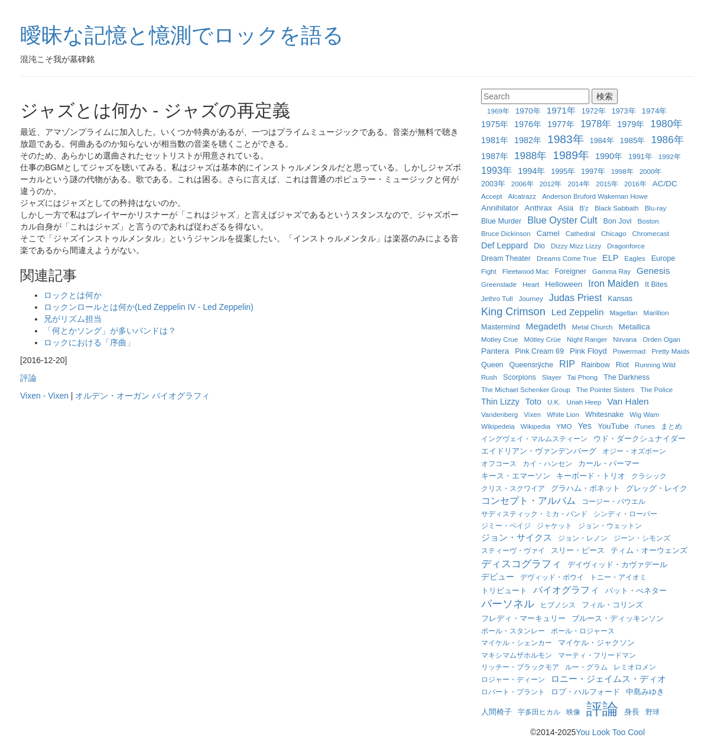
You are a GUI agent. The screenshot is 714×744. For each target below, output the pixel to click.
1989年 (571, 155)
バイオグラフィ (566, 589)
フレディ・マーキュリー (523, 618)
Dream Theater (506, 258)
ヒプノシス (558, 605)
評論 (28, 378)
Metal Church (592, 327)
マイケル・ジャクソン (596, 643)
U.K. (554, 402)
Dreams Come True (566, 258)
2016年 (635, 183)
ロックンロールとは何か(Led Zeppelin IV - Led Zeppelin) (149, 307)
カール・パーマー (609, 464)
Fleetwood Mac (525, 271)
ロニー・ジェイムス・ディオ (608, 679)
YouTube (613, 426)
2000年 (651, 171)
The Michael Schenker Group (525, 389)
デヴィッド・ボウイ (552, 577)
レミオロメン (635, 667)
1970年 (528, 110)
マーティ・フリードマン (597, 655)
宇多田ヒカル (539, 712)
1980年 (666, 124)
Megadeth (545, 326)
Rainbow (595, 365)
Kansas (620, 299)
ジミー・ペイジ (506, 525)
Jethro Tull (497, 298)
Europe (663, 258)
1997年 (593, 171)
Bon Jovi (617, 221)
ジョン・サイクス (516, 537)
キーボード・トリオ (590, 476)
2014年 (578, 183)
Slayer (552, 377)
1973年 (624, 111)
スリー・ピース (578, 550)
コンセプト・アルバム (528, 500)
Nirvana (625, 339)
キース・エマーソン (515, 475)
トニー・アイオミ (618, 577)
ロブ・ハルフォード (585, 691)
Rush (489, 377)
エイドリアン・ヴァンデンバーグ (538, 451)
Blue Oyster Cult (562, 220)
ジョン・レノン (583, 538)
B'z (584, 208)
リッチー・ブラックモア (520, 667)
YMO (564, 426)
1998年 (622, 171)
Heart (530, 284)
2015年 (607, 183)
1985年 (632, 140)
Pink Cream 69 (539, 351)
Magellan (623, 312)
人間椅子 (496, 712)
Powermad (629, 351)
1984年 (602, 141)
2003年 (493, 184)
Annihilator (500, 207)
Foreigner (570, 271)
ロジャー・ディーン (513, 679)
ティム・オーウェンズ (649, 550)
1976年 (527, 124)
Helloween (563, 284)
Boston (648, 221)
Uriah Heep (584, 402)
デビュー (497, 576)
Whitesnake (604, 414)
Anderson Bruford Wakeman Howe (595, 196)
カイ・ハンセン (547, 463)
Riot (622, 365)
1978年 (595, 123)
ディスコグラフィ (521, 564)
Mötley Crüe (543, 339)
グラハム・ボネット (585, 488)
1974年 (654, 110)
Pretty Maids (670, 351)
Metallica (634, 326)
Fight (488, 271)
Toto (533, 401)
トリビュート (504, 591)
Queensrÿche (531, 365)
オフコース (499, 463)
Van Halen (627, 401)
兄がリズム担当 (73, 319)
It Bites (656, 284)
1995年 (563, 171)
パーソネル (507, 604)
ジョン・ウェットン (610, 525)
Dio (539, 246)
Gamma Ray (611, 271)
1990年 (608, 156)
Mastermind (500, 327)
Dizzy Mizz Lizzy (576, 246)
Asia (565, 207)
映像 (573, 712)
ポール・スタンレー (513, 631)
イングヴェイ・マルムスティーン (534, 438)
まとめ (671, 426)
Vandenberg (499, 414)
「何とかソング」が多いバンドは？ (110, 330)
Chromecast (650, 233)
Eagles (634, 258)
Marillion (656, 312)
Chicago (614, 233)
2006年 (522, 183)
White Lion (563, 414)
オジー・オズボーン (634, 451)
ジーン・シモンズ (642, 538)
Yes (584, 426)
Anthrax (538, 207)
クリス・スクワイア (513, 488)
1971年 (561, 110)
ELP (610, 258)
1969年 (498, 111)
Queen (492, 365)
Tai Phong (582, 377)
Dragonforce (626, 246)
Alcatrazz (522, 196)
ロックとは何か (73, 295)
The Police (656, 389)
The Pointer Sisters (605, 389)
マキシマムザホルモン (516, 655)
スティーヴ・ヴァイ (513, 550)
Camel (548, 233)
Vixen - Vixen (44, 395)
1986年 (667, 139)
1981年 (494, 140)
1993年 (496, 170)
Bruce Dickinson (506, 233)
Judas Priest (575, 297)
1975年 (494, 124)
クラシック (649, 476)
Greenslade (499, 284)
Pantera (495, 351)
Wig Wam (644, 414)
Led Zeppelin (577, 312)
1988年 (530, 155)
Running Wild (655, 364)
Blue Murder (501, 221)
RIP (567, 363)
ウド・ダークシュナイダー (639, 439)
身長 (632, 712)
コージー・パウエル (613, 501)
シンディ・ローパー (625, 513)
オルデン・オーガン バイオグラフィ (142, 395)
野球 (652, 712)
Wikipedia (535, 426)
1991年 (640, 157)
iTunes (645, 426)
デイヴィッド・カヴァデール (617, 564)
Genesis (653, 271)
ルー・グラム (586, 667)
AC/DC (665, 183)
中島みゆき (645, 692)
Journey (531, 298)
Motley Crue (499, 339)
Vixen (532, 414)
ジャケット (554, 525)
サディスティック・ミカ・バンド (534, 513)
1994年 (531, 171)
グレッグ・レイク (656, 488)
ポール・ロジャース (583, 631)
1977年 (561, 124)
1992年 (669, 156)
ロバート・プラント (513, 692)
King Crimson (513, 312)
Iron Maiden (613, 283)
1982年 (527, 140)
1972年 (594, 111)
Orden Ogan (661, 339)
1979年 (630, 124)
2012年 (551, 183)
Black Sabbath (617, 208)
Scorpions (519, 377)
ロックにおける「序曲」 (89, 342)
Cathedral (580, 233)
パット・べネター (636, 591)
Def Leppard (504, 245)
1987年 (494, 156)
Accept (491, 196)
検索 (604, 96)
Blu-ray (656, 208)
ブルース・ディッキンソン (618, 618)
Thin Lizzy (500, 401)
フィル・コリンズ (612, 605)
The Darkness (626, 377)
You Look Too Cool (610, 732)
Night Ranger (587, 339)
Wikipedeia (498, 426)
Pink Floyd (588, 351)
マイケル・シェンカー (516, 642)
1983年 (565, 139)
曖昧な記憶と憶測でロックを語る (182, 35)
